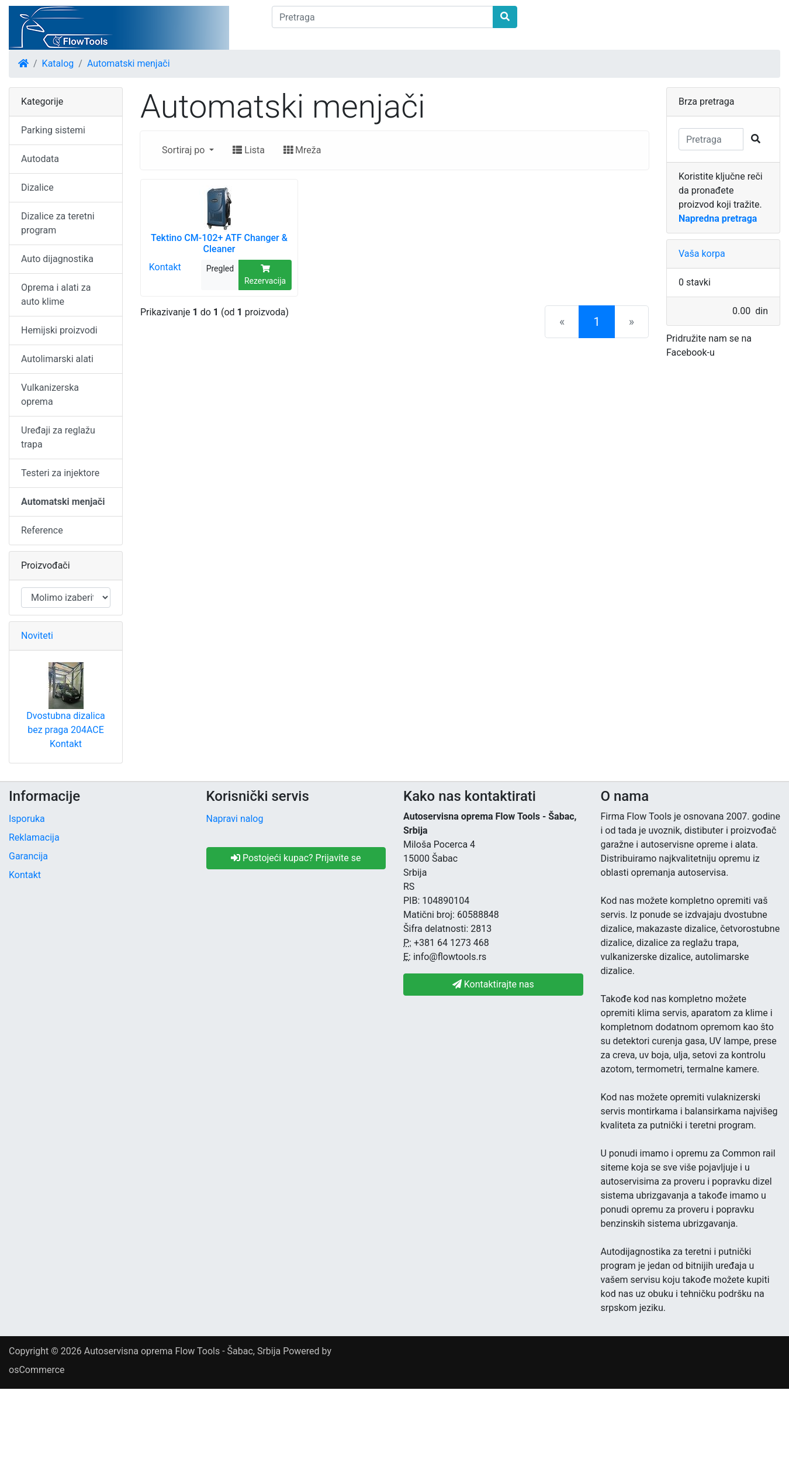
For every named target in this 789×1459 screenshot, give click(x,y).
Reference (42, 530)
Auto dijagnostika (57, 258)
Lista (249, 150)
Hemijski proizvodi (59, 330)
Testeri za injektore (60, 473)
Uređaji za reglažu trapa (58, 437)
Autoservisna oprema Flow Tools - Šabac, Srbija (182, 1351)
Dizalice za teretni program (58, 223)
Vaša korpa (702, 253)
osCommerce (37, 1369)
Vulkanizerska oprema (50, 394)
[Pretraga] (382, 17)
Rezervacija (265, 274)
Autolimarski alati (57, 358)
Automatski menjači (128, 63)
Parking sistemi (53, 130)
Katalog (58, 63)
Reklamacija (34, 837)
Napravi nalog (235, 818)
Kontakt (165, 266)
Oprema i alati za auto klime (56, 294)
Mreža (302, 150)
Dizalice (37, 187)
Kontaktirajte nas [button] (493, 984)
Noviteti (37, 635)
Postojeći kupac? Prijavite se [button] (296, 857)
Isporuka (27, 818)
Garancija (28, 856)
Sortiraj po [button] (184, 150)
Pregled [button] (220, 268)
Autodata (40, 158)
